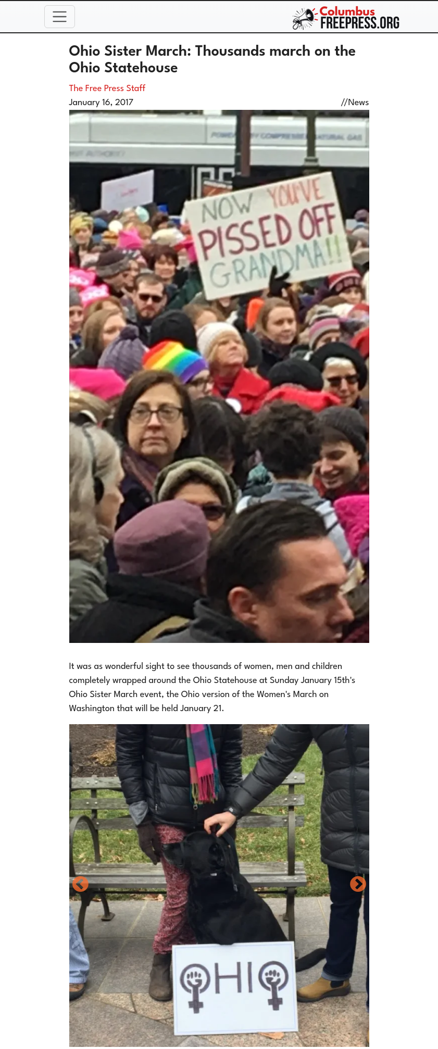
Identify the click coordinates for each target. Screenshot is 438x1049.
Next (358, 885)
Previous (80, 885)
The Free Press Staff (107, 88)
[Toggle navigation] (60, 16)
